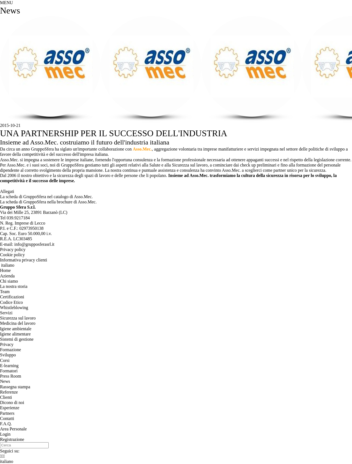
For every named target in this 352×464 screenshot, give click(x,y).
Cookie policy (12, 254)
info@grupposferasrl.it (34, 244)
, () (33, 212)
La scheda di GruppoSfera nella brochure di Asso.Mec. (48, 202)
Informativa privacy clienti (23, 260)
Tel (15, 217)
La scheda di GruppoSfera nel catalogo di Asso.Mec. (46, 196)
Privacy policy (13, 249)
